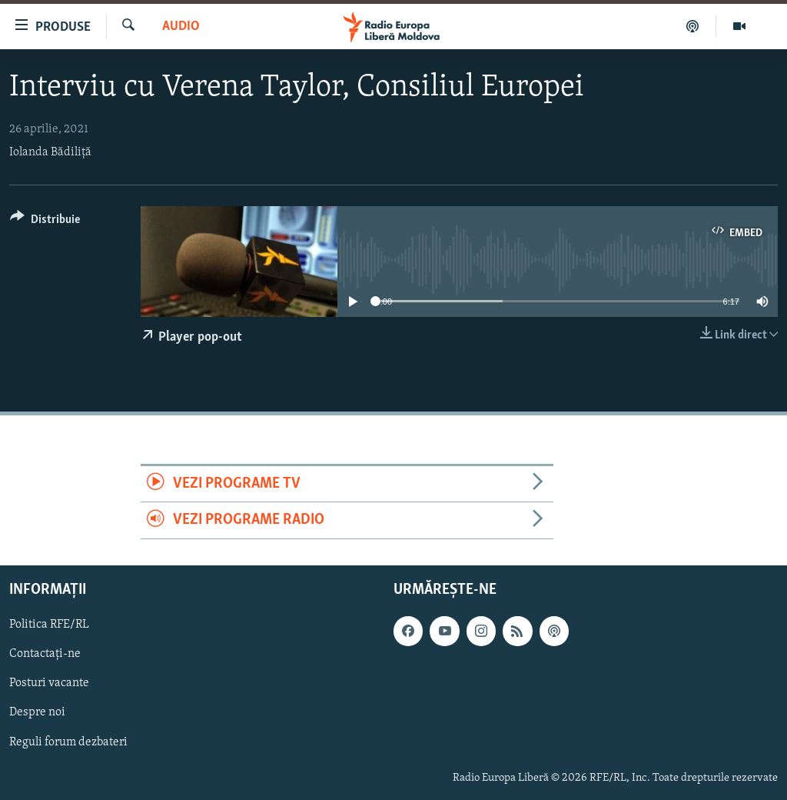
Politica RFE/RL (49, 624)
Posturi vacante (49, 683)
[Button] (45, 222)
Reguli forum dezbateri (68, 741)
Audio (181, 26)
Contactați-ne (45, 654)
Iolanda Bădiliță (50, 152)
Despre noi (37, 712)
